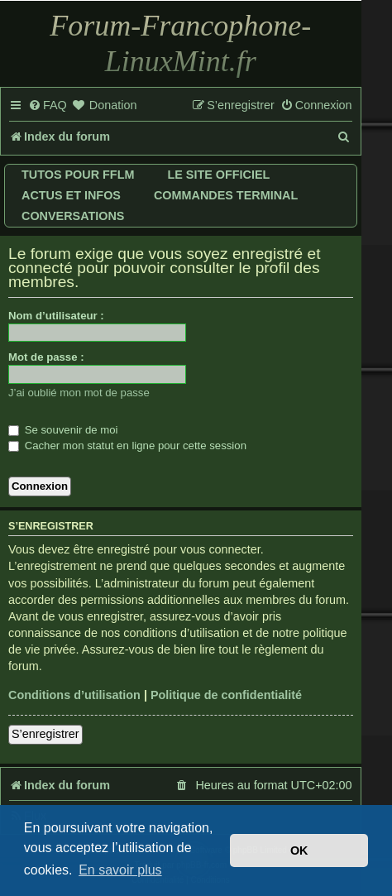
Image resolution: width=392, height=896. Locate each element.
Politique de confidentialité (226, 695)
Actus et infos (71, 195)
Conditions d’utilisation (74, 695)
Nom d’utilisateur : (56, 315)
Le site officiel (218, 174)
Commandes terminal (226, 195)
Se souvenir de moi (63, 430)
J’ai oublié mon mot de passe (79, 392)
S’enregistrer (45, 733)
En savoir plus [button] (120, 870)
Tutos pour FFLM (78, 174)
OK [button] (299, 850)
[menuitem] (47, 106)
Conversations (73, 216)
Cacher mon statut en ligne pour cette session (127, 445)
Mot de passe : (46, 357)
